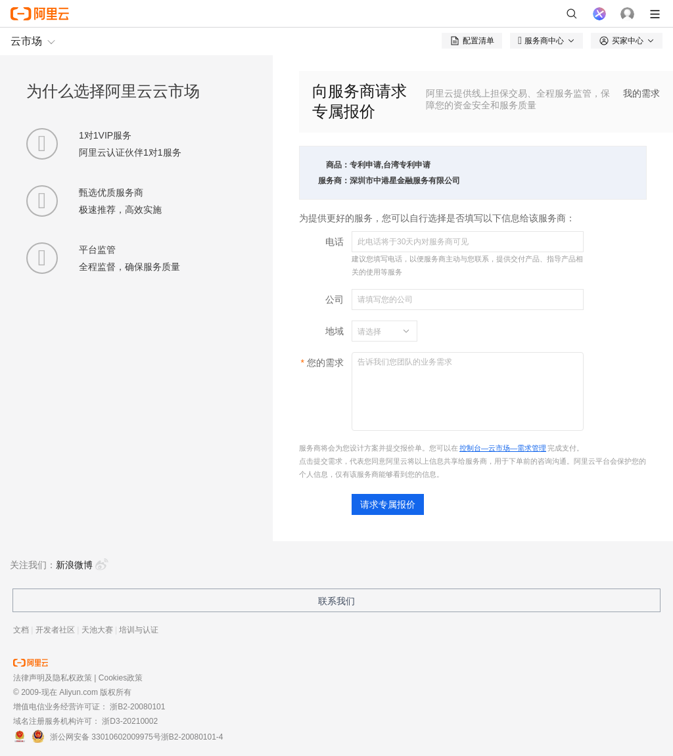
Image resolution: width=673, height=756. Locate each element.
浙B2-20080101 (137, 706)
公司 (334, 299)
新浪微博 (82, 564)
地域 (334, 331)
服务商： (334, 180)
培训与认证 (138, 629)
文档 (21, 629)
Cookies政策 (121, 677)
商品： (338, 164)
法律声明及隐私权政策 (52, 677)
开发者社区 (55, 629)
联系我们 (336, 601)
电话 (334, 241)
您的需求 (325, 362)
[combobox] (377, 331)
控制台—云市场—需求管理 (502, 448)
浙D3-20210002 (130, 721)
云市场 (26, 41)
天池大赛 (97, 629)
